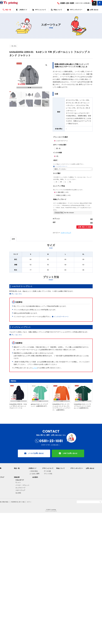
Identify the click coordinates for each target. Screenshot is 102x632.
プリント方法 (48, 473)
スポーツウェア (66, 233)
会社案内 (35, 477)
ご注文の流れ (34, 471)
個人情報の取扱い (4, 502)
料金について (58, 9)
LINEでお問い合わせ (70, 453)
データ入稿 (47, 471)
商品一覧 (8, 9)
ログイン (29, 502)
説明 (13, 239)
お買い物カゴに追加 (84, 227)
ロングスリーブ (20, 487)
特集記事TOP (20, 480)
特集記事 (17, 477)
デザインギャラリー (76, 9)
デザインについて (40, 9)
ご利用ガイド (23, 9)
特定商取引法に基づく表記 (18, 502)
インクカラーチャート (61, 166)
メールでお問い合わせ (36, 453)
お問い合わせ (94, 9)
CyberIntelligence (53, 511)
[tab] (13, 239)
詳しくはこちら (16, 294)
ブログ (2, 477)
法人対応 (18, 493)
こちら (35, 368)
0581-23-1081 (67, 3)
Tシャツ (18, 482)
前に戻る (14, 46)
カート (94, 4)
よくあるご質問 (34, 473)
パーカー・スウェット (22, 485)
